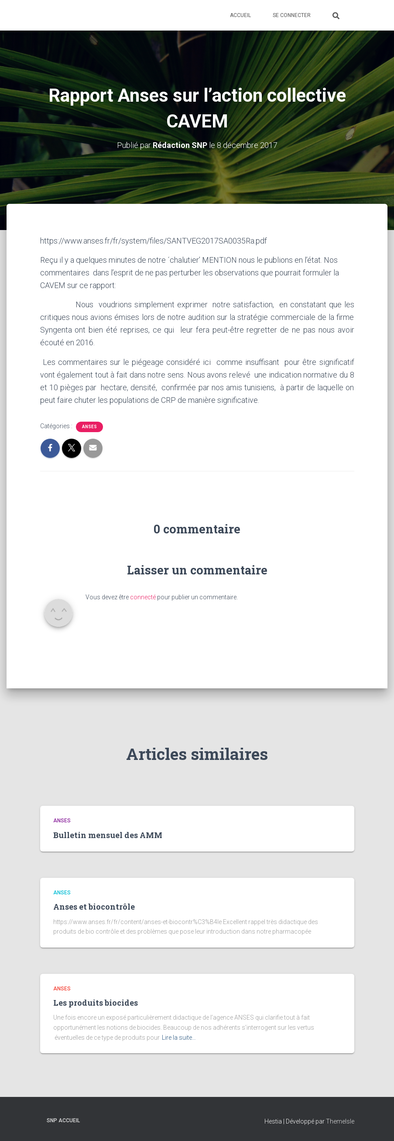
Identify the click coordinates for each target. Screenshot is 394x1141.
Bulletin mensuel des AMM (107, 835)
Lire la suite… (179, 1037)
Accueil (240, 15)
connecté (143, 597)
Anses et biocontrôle (94, 906)
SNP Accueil (63, 1120)
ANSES (89, 426)
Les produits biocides (95, 1002)
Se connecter (292, 15)
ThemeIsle (340, 1121)
